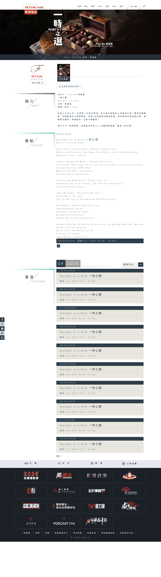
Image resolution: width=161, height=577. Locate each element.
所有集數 (63, 79)
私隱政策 (92, 533)
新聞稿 (27, 533)
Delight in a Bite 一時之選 (77, 139)
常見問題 (78, 533)
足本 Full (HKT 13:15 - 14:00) (78, 281)
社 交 (66, 463)
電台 (85, 8)
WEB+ (99, 8)
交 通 (33, 463)
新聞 (92, 8)
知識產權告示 (62, 533)
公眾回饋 (132, 464)
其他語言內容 (127, 533)
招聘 (38, 533)
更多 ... (59, 456)
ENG (132, 7)
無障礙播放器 (108, 533)
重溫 (106, 8)
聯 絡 (99, 463)
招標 (48, 533)
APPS (114, 8)
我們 (120, 8)
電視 (78, 8)
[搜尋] (144, 6)
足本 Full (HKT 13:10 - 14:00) (78, 337)
